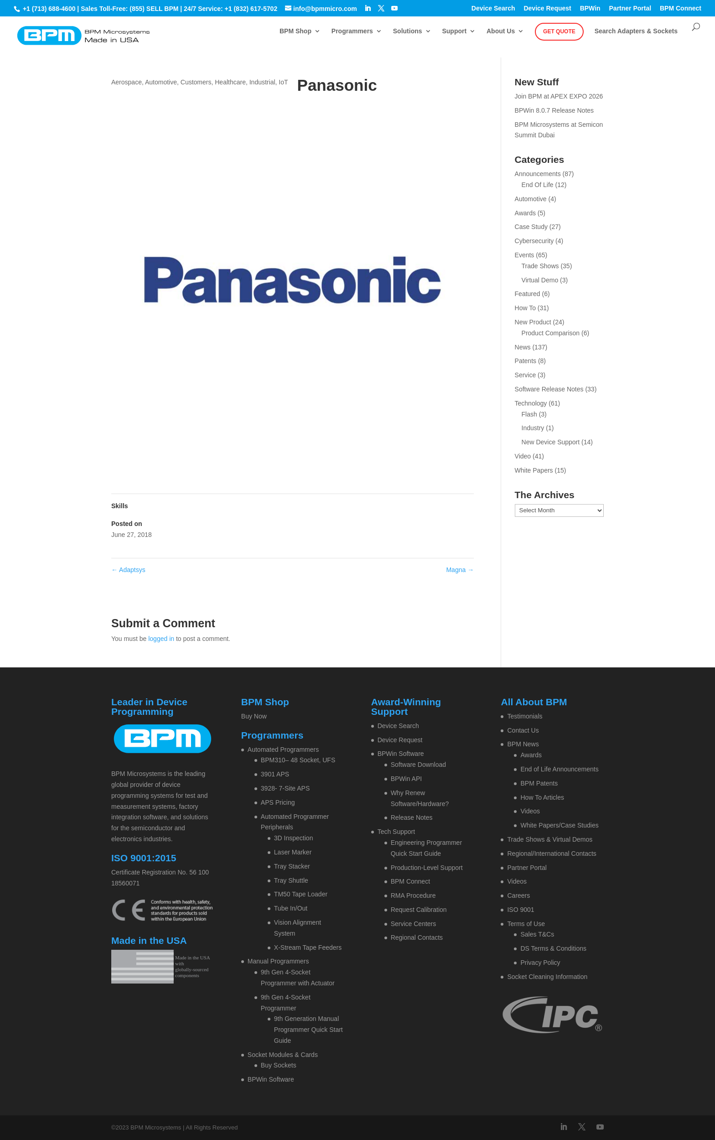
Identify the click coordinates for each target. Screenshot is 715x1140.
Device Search (493, 8)
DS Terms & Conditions (553, 948)
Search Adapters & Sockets (636, 31)
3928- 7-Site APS (285, 788)
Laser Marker (292, 852)
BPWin (590, 8)
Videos (530, 811)
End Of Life (538, 184)
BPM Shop (295, 31)
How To (525, 308)
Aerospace (126, 82)
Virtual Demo (540, 280)
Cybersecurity (534, 241)
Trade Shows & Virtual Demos (549, 839)
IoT (283, 82)
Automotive (161, 82)
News (523, 347)
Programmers (352, 31)
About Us (501, 31)
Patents (525, 360)
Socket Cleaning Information (547, 976)
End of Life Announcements (559, 769)
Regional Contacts (417, 937)
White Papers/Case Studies (559, 825)
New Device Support (551, 442)
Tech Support (396, 831)
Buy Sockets (278, 1065)
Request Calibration (419, 909)
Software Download (418, 764)
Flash (529, 414)
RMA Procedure (413, 895)
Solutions (407, 31)
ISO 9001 (520, 909)
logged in (161, 638)
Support (454, 31)
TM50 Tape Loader (300, 894)
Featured (527, 293)
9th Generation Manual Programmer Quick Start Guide (308, 1029)
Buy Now (254, 716)
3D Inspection (293, 838)
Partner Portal (630, 8)
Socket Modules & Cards (283, 1054)
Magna (460, 569)
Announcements (538, 173)
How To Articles (542, 797)
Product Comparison (551, 333)
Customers (196, 82)
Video (523, 456)
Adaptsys (128, 569)
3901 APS (275, 774)
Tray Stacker (292, 866)
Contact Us (523, 730)
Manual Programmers (278, 961)
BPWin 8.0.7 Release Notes (554, 110)
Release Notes (412, 817)
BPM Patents (539, 783)
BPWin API (406, 778)
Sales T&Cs (537, 934)
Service (525, 375)
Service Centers (413, 923)
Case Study (531, 226)
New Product (533, 322)
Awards (525, 213)
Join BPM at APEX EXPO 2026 (559, 96)
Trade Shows (540, 266)
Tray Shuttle (291, 880)
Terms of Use (525, 923)
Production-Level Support (427, 867)
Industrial (262, 82)
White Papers (534, 470)
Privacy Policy (540, 962)
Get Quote (559, 31)
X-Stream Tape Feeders (308, 947)
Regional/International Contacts (551, 853)
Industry (533, 428)
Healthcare (230, 82)
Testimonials (524, 716)
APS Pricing (278, 802)
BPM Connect (680, 8)
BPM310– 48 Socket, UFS (298, 760)
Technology (531, 403)
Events (524, 255)
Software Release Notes (549, 389)
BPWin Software (271, 1079)
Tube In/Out (290, 908)
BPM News (523, 744)
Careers (518, 895)
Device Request (547, 8)
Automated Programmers (283, 749)
